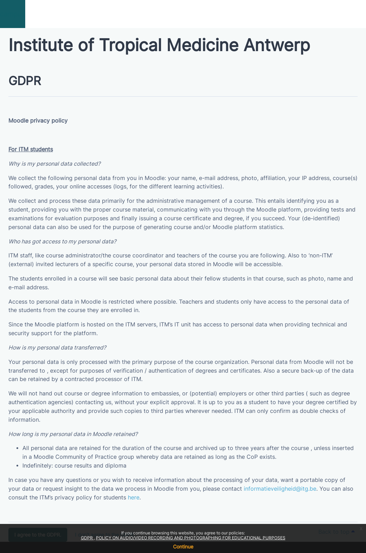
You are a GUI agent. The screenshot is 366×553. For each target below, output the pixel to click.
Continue (183, 546)
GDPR (87, 537)
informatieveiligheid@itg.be (280, 488)
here (133, 497)
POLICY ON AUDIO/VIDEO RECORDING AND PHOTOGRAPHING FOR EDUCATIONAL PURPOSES (190, 537)
